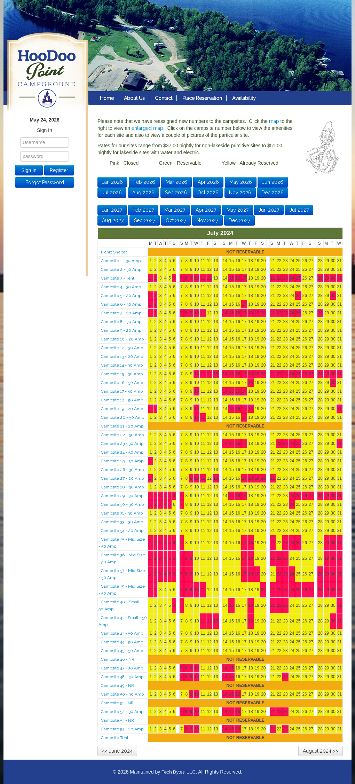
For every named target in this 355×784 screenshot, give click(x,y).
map (274, 121)
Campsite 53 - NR (117, 720)
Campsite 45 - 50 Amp (122, 650)
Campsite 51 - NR (117, 702)
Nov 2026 (240, 192)
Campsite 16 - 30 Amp (122, 382)
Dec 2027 (239, 220)
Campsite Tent (114, 737)
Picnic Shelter (114, 252)
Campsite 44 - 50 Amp (122, 642)
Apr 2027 (206, 210)
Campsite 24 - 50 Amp (122, 452)
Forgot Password (44, 182)
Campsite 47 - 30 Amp (122, 668)
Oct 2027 (176, 220)
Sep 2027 (144, 220)
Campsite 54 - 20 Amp (122, 729)
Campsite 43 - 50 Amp (122, 633)
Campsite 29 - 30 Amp (122, 495)
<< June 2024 (117, 751)
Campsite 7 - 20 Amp (121, 313)
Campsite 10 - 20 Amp (122, 339)
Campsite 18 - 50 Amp (122, 400)
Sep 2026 (176, 192)
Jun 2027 (269, 210)
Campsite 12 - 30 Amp (122, 347)
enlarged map (147, 128)
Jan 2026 (112, 182)
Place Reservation (202, 98)
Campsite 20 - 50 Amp (122, 417)
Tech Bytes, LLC (178, 772)
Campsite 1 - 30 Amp (121, 260)
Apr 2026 (208, 182)
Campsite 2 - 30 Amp (121, 269)
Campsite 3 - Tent (117, 278)
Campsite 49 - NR (117, 685)
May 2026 (240, 182)
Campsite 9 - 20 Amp (121, 330)
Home (107, 98)
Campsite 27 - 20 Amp (122, 478)
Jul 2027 (299, 210)
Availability (244, 98)
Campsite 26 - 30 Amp (122, 469)
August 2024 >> (320, 751)
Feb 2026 (144, 182)
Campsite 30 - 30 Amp (122, 504)
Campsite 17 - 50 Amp (122, 391)
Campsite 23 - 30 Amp (122, 443)
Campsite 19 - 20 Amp (122, 408)
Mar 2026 (176, 182)
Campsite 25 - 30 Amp (122, 460)
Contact (163, 98)
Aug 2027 (113, 220)
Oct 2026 (208, 192)
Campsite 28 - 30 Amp (122, 487)
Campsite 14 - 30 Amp (122, 365)
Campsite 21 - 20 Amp (122, 426)
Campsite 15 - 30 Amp (122, 373)
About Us (134, 98)
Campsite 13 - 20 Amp (122, 356)
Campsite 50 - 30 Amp (122, 694)
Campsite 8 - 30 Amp (121, 321)
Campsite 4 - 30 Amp (121, 286)
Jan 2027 (112, 210)
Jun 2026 (272, 182)
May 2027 (237, 210)
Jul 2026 (112, 192)
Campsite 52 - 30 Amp (122, 711)
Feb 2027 (143, 210)
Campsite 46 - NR (117, 659)
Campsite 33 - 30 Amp (122, 521)
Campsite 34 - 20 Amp (122, 530)
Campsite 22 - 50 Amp (122, 434)
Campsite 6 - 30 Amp (121, 304)
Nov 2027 (207, 220)
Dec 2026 (272, 192)
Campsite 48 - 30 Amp (122, 676)
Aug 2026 (143, 192)
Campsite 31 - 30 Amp (122, 513)
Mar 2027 (174, 210)
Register (59, 170)
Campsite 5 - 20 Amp (121, 295)
